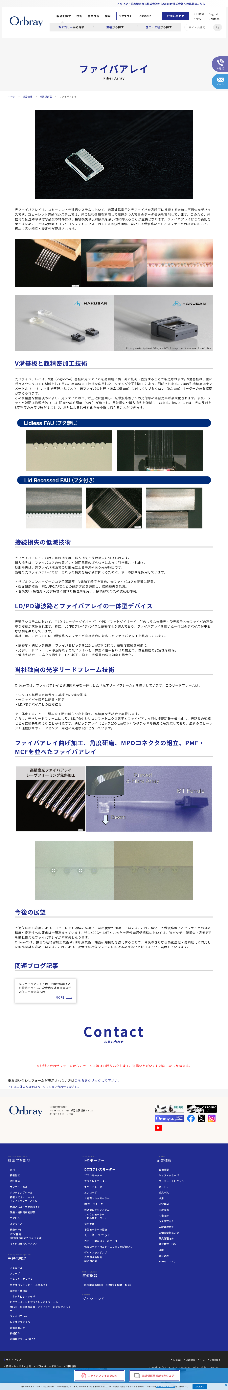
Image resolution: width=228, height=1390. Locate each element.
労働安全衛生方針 (169, 1232)
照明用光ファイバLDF (22, 1339)
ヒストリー (165, 1186)
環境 (161, 1249)
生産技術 (164, 1209)
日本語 (200, 14)
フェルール (16, 1267)
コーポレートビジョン (171, 1181)
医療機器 (114, 1274)
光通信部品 (39, 1257)
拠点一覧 (164, 1192)
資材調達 (164, 1255)
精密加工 (15, 1175)
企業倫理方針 (166, 1221)
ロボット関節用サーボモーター (102, 1241)
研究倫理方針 (166, 1238)
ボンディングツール (21, 1192)
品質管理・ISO (167, 1244)
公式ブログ (125, 16)
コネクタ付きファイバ (22, 1296)
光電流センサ (17, 1327)
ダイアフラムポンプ (95, 1252)
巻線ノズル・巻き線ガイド (25, 1206)
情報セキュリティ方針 (18, 1366)
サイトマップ (13, 1359)
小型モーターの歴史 (95, 1229)
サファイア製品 (19, 1186)
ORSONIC (145, 16)
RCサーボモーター (94, 1204)
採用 (108, 16)
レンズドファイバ (20, 1322)
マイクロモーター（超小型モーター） (95, 1216)
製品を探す (64, 16)
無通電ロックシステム (97, 1209)
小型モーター (114, 1159)
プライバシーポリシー (48, 1366)
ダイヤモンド (114, 1297)
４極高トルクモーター (97, 1198)
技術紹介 (15, 1333)
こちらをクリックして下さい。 (98, 1080)
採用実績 (89, 1223)
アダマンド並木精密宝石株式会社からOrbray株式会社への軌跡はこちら (161, 4)
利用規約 (71, 1366)
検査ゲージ (16, 1229)
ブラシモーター (93, 1175)
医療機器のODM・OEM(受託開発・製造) (107, 1285)
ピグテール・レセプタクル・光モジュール (34, 1302)
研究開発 (164, 1204)
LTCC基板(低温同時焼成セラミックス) (26, 1235)
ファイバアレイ (19, 1316)
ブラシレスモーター (95, 1181)
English (214, 14)
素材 (12, 1169)
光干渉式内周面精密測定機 (93, 1258)
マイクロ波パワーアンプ (23, 1243)
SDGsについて (167, 1261)
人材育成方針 (166, 1227)
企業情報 (94, 16)
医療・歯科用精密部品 (22, 1212)
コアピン (15, 1218)
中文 (200, 19)
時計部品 (15, 1181)
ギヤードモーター (94, 1186)
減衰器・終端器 (19, 1290)
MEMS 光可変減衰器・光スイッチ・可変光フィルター (40, 1308)
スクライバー (17, 1223)
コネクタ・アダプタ (21, 1279)
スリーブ (15, 1273)
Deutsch (214, 19)
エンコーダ (90, 1192)
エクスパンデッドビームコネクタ (29, 1285)
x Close (199, 1386)
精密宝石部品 (39, 1159)
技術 (79, 16)
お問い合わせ (176, 16)
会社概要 (164, 1169)
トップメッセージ (169, 1175)
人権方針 (164, 1215)
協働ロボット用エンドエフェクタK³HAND (108, 1246)
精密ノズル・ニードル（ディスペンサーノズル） (25, 1198)
